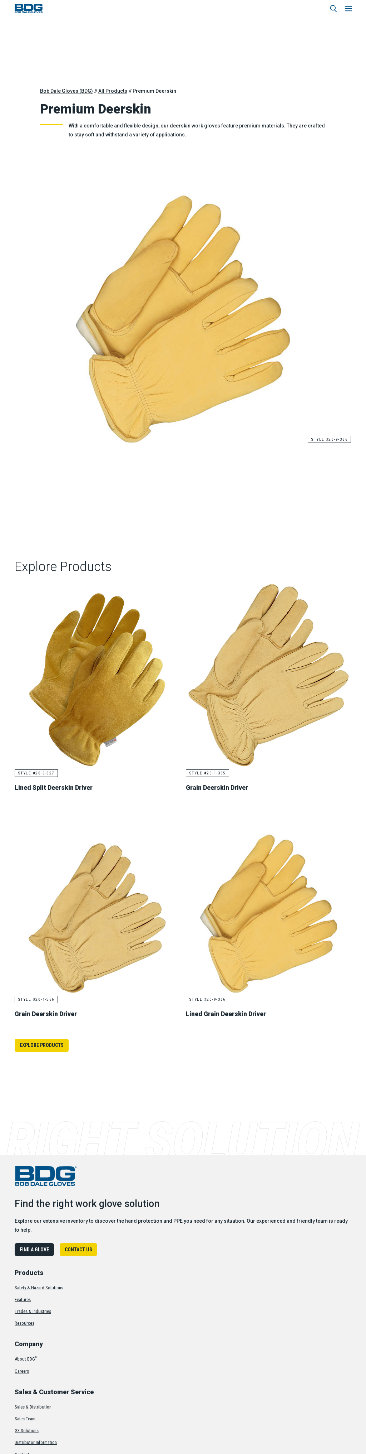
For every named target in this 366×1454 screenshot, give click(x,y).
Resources (24, 1322)
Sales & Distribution (33, 1406)
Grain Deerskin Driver (218, 787)
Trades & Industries (33, 1311)
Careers (22, 1370)
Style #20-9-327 (37, 773)
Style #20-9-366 (329, 439)
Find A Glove (34, 1249)
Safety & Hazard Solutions (39, 1287)
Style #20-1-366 (37, 999)
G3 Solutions (27, 1430)
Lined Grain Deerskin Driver (227, 1013)
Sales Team (25, 1418)
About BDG (26, 1358)
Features (23, 1299)
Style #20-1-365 (208, 773)
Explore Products (42, 1045)
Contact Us (78, 1249)
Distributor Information (36, 1442)
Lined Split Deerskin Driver (55, 787)
